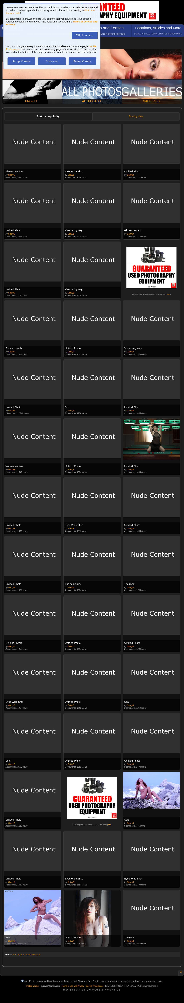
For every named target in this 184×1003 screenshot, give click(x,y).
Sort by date (136, 116)
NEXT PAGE (33, 954)
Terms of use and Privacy (73, 986)
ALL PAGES (18, 954)
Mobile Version (33, 986)
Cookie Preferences (94, 986)
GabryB (11, 175)
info (168, 294)
